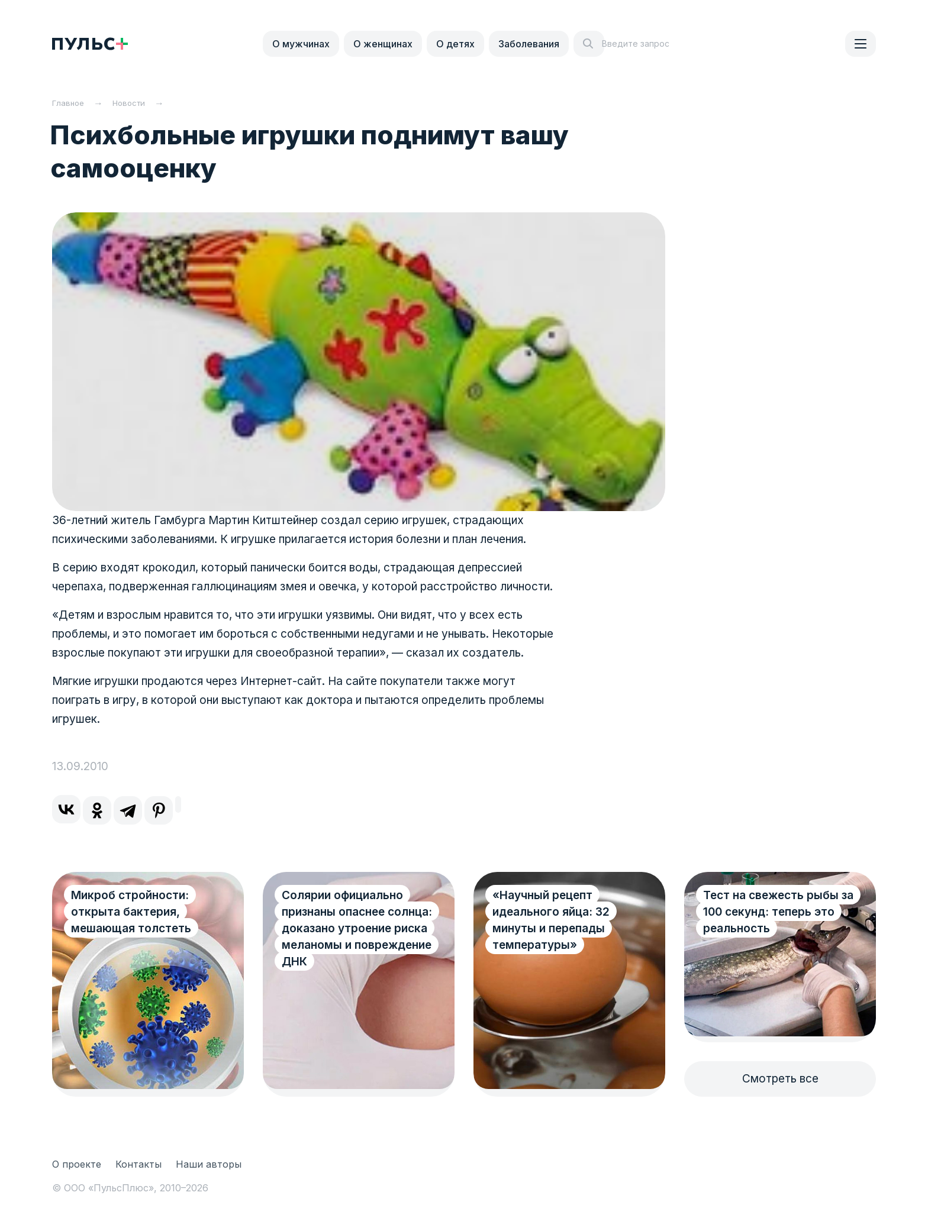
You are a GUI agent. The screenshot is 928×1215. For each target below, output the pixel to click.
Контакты (138, 1164)
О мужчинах (301, 44)
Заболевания (528, 44)
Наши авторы (208, 1164)
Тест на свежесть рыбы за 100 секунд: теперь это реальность (771, 911)
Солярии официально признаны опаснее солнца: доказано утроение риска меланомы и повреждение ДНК (342, 936)
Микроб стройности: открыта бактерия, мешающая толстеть (131, 911)
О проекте (76, 1164)
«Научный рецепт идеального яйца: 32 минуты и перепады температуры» (551, 920)
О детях (455, 44)
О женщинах (383, 44)
